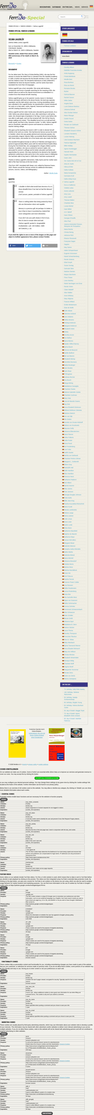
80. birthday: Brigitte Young (73, 702)
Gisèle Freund (68, 118)
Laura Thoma (68, 630)
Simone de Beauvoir (71, 350)
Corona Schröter (69, 606)
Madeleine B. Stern (70, 624)
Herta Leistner (68, 516)
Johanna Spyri (69, 621)
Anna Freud (68, 443)
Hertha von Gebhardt (71, 455)
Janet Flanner (68, 434)
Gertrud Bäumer (69, 94)
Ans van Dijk (68, 416)
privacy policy (32, 764)
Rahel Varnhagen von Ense (73, 283)
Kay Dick (67, 404)
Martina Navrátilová (70, 570)
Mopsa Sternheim (70, 274)
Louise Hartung (69, 136)
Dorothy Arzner (69, 335)
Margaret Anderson (70, 326)
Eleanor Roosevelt (70, 238)
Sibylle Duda (53, 173)
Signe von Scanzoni (70, 600)
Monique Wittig (69, 661)
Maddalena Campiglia (71, 386)
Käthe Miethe (68, 552)
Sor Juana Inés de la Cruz (72, 161)
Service (84, 7)
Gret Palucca (68, 576)
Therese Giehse (69, 128)
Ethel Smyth (68, 262)
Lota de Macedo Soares (72, 401)
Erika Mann (68, 528)
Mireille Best (68, 79)
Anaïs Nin (67, 573)
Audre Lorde (68, 525)
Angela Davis (68, 103)
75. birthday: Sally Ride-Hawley (74, 689)
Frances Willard (69, 301)
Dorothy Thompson (70, 633)
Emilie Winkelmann (70, 305)
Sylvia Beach (68, 347)
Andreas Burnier (69, 377)
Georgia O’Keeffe (70, 218)
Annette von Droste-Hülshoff (73, 422)
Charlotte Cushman (70, 395)
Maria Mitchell (68, 558)
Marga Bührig (68, 383)
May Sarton (68, 247)
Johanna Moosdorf (70, 561)
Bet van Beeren (69, 356)
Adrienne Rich (68, 235)
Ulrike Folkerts (69, 437)
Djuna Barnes (68, 341)
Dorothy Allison (69, 67)
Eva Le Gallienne (69, 185)
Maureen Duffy (69, 428)
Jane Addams (68, 317)
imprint (24, 764)
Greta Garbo (68, 121)
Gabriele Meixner (69, 546)
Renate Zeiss (68, 673)
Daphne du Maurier (70, 534)
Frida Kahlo (68, 498)
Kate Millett (67, 209)
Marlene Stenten (69, 271)
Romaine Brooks (69, 88)
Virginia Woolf (68, 667)
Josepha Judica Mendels (72, 549)
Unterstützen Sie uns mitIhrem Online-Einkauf (37, 735)
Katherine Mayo (69, 537)
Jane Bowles (68, 368)
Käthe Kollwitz (68, 170)
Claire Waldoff (68, 289)
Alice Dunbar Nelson (71, 112)
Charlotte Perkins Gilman (72, 458)
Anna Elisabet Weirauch (72, 648)
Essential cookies (7, 794)
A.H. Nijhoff (68, 212)
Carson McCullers (70, 540)
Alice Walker (68, 292)
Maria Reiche (68, 229)
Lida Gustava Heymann (72, 140)
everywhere (84, 16)
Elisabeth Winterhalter (71, 657)
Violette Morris (69, 564)
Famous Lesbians (26, 26)
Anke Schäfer (68, 615)
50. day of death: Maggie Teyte (74, 710)
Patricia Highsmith (70, 143)
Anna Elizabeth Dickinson (72, 407)
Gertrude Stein (69, 268)
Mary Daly (67, 398)
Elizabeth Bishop (69, 359)
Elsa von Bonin (69, 85)
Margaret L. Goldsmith (71, 461)
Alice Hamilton (69, 473)
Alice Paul (67, 221)
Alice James (68, 489)
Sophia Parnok (69, 579)
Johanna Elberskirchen (71, 431)
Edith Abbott (68, 311)
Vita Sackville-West (70, 597)
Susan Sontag (68, 265)
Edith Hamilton (69, 470)
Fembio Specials (14, 26)
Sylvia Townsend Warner (72, 645)
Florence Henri (69, 476)
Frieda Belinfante (69, 76)
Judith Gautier (68, 452)
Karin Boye (67, 371)
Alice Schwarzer (69, 612)
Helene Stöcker (69, 627)
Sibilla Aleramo (69, 320)
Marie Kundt (68, 507)
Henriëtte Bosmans (70, 362)
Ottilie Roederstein (70, 588)
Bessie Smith (68, 618)
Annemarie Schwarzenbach (73, 609)
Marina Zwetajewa (70, 679)
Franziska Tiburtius (70, 636)
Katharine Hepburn (70, 479)
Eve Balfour (68, 338)
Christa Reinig (68, 232)
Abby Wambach (69, 642)
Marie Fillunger (69, 115)
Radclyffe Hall (68, 467)
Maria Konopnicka (70, 173)
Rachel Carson (69, 97)
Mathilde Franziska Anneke (73, 70)
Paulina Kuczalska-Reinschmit (74, 504)
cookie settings (43, 764)
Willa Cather (68, 100)
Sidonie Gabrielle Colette (72, 392)
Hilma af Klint (68, 167)
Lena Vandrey (68, 280)
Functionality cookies (9, 961)
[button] (16, 246)
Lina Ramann (68, 585)
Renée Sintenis (69, 259)
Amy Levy (67, 194)
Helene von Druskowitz (71, 425)
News (77, 7)
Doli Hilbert (67, 483)
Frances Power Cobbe (71, 582)
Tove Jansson (68, 492)
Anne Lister (68, 522)
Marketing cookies (7, 1022)
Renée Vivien (68, 286)
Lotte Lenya (68, 519)
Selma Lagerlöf (69, 182)
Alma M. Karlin (69, 164)
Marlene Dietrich (69, 413)
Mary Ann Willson (70, 651)
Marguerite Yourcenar (71, 669)
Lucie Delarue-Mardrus (71, 106)
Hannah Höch (68, 152)
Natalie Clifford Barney (71, 344)
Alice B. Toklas (69, 639)
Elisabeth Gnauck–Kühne (72, 130)
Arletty (66, 332)
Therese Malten (69, 200)
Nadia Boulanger (69, 365)
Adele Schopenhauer (71, 250)
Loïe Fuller (67, 449)
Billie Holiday (68, 146)
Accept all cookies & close (47, 778)
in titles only (85, 17)
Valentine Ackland (70, 314)
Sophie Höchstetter (70, 155)
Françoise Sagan (69, 241)
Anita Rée (67, 594)
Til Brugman (68, 374)
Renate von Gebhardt (71, 124)
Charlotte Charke (69, 389)
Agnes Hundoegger (70, 149)
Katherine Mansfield (70, 531)
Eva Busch (67, 380)
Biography (12, 63)
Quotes (18, 63)
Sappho (66, 244)
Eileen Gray (68, 464)
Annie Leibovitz (69, 191)
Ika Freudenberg (69, 446)
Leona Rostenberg (70, 591)
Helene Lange (68, 513)
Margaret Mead (69, 543)
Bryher (66, 91)
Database (56, 7)
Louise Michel (68, 206)
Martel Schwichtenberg (71, 256)
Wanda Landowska (70, 510)
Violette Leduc (68, 188)
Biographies (45, 7)
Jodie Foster (68, 440)
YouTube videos (5, 874)
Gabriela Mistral (69, 555)
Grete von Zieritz (69, 676)
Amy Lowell (68, 197)
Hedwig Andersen (70, 323)
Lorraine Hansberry (70, 134)
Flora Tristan (68, 277)
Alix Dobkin (68, 419)
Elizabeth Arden (69, 329)
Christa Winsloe (69, 655)
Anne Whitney (68, 295)
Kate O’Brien (68, 215)
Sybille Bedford (69, 353)
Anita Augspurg (69, 73)
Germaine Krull (69, 176)
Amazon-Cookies (65, 1044)
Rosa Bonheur (69, 82)
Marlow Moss (68, 567)
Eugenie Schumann (70, 253)
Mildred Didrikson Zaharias (73, 410)
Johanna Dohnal (69, 109)
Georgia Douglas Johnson (72, 495)
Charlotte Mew (69, 203)
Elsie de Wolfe (69, 308)
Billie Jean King (69, 501)
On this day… (67, 7)
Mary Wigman (68, 298)
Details (3, 799)
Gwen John (68, 158)
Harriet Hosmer (69, 485)
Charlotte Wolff (69, 663)
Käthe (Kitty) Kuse (70, 179)
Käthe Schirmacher (70, 603)
